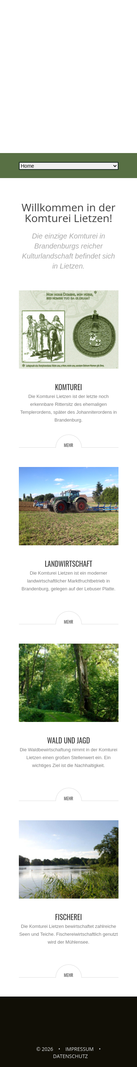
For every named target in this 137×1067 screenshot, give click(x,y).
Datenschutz (70, 1056)
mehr (68, 445)
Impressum (79, 1049)
